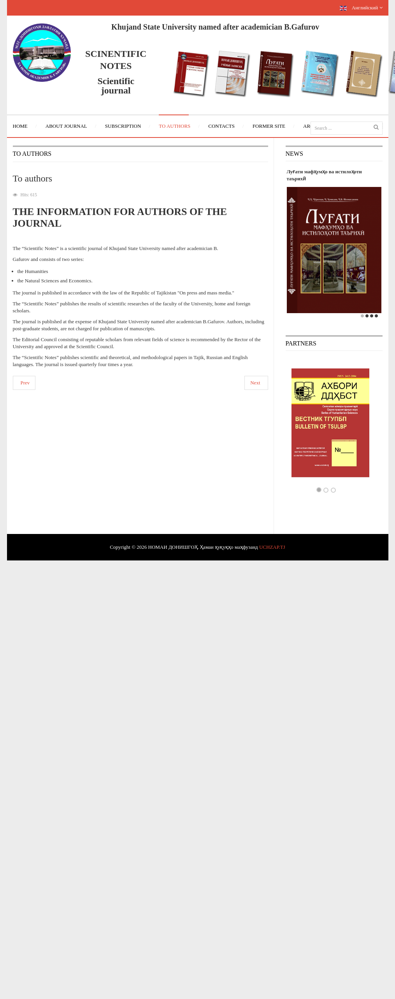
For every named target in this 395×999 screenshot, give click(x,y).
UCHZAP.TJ (272, 547)
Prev (25, 383)
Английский (361, 8)
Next (255, 383)
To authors (33, 178)
